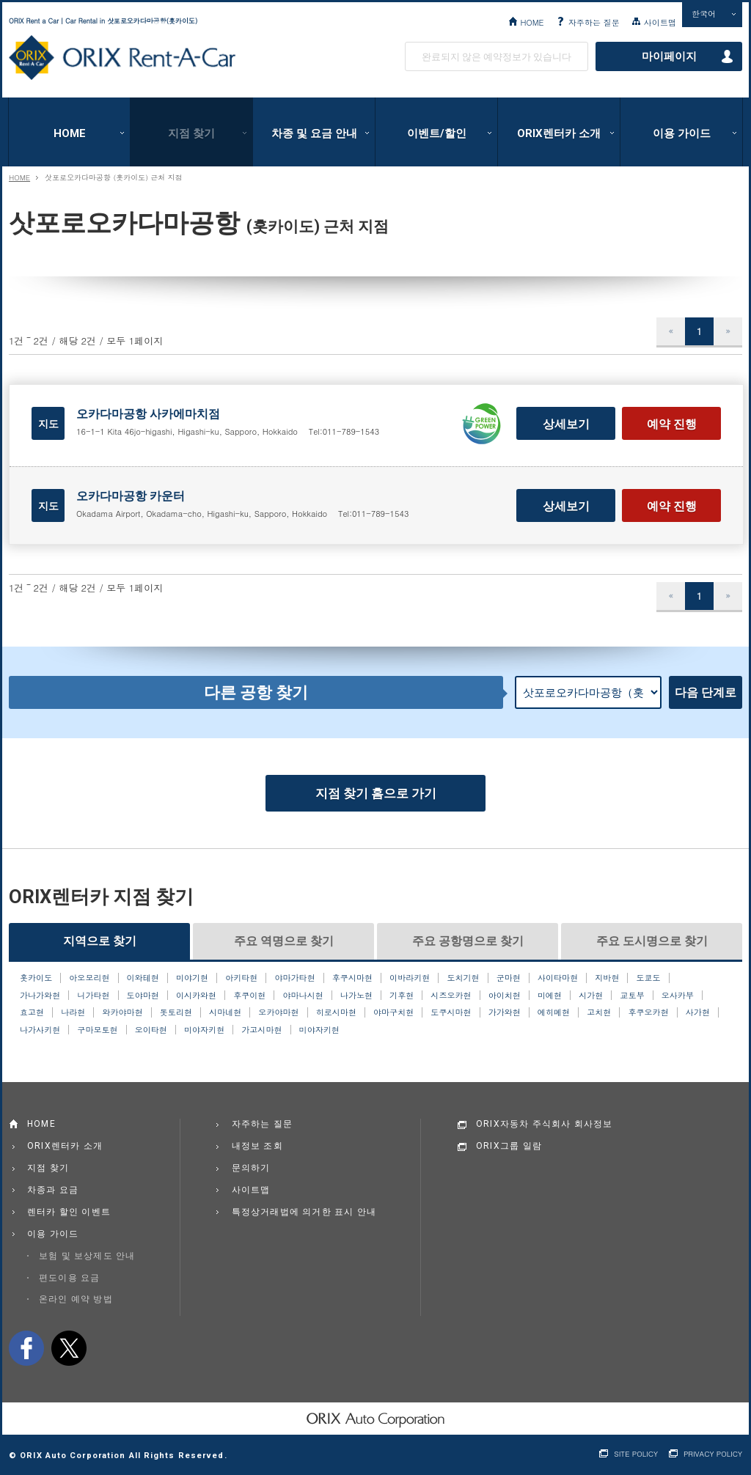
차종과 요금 (52, 1190)
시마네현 (225, 1012)
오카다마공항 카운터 (130, 496)
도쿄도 (649, 978)
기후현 (401, 995)
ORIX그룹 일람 (509, 1146)
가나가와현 (40, 995)
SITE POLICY (636, 1454)
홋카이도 (36, 978)
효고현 (32, 1012)
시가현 (591, 995)
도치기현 (463, 978)
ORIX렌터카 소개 (559, 133)
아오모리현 (89, 978)
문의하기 (251, 1168)
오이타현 (151, 1030)
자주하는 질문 (594, 22)
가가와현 (504, 1012)
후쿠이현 (249, 995)
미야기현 (192, 978)
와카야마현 (122, 1012)
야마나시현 (303, 995)
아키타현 (241, 978)
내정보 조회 (257, 1146)
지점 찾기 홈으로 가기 (375, 793)
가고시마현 (261, 1030)
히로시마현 (336, 1012)
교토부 (632, 995)
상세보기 (566, 424)
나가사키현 (40, 1030)
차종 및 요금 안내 (314, 133)
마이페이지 (669, 56)
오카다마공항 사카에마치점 (148, 414)
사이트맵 (660, 22)
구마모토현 (97, 1030)
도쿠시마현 (451, 1012)
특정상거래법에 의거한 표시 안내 (304, 1212)
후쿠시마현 (352, 978)
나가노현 (356, 995)
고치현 (599, 1012)
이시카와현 (196, 995)
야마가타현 (294, 978)
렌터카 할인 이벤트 (69, 1212)
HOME (531, 22)
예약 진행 (672, 424)
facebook (26, 1348)
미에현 (550, 995)
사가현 (698, 1012)
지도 (48, 424)
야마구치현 (393, 1012)
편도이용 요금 (69, 1278)
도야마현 (143, 995)
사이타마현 (558, 978)
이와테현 (143, 978)
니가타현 (93, 995)
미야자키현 (204, 1030)
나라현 (73, 1012)
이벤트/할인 (436, 133)
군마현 (509, 978)
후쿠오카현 (648, 1012)
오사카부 (678, 995)
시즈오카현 (451, 995)
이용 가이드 (682, 133)
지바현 (607, 978)
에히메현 (554, 1012)
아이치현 (504, 995)
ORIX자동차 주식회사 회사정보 (544, 1124)
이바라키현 (409, 978)
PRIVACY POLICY (713, 1454)
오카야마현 (278, 1012)
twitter (69, 1348)
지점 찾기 (191, 133)
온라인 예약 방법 (76, 1299)
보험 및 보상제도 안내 (87, 1256)
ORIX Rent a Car (122, 58)
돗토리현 (176, 1012)
